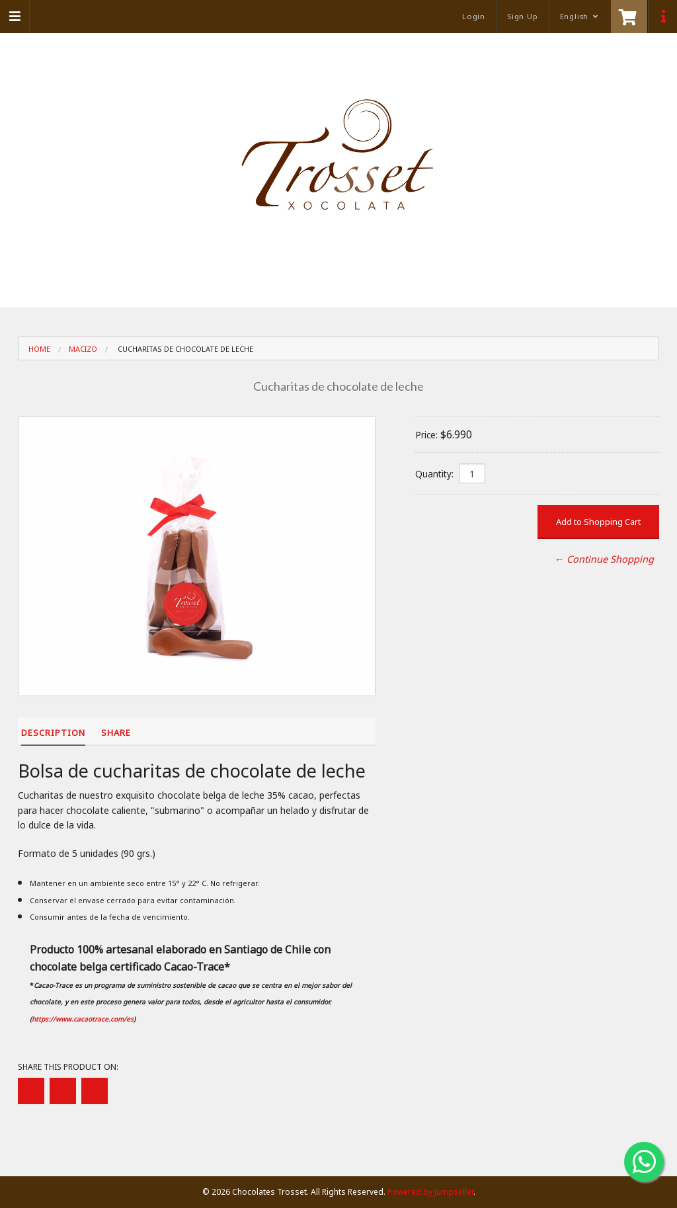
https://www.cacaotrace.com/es (83, 1019)
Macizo (83, 349)
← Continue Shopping (604, 559)
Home (39, 349)
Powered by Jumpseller (430, 1191)
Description (53, 733)
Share (116, 733)
